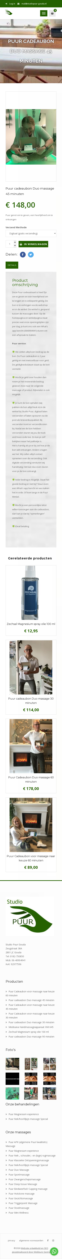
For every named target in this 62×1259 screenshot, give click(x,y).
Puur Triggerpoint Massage (21, 1203)
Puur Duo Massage (17, 1169)
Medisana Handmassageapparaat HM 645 (29, 1027)
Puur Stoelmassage (17, 1207)
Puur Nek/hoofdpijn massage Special (27, 1118)
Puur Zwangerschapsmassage (23, 1179)
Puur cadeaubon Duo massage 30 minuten (30, 1022)
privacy (11, 1240)
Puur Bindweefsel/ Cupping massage (27, 1188)
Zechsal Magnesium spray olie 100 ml (27, 1031)
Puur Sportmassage (18, 1174)
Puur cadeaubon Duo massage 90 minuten (30, 1036)
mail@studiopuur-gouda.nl (32, 3)
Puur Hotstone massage (20, 1193)
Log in (10, 3)
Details (12, 265)
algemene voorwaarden (31, 1240)
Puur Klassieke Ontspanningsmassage (27, 1160)
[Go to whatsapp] (54, 1251)
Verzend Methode (16, 227)
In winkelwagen (33, 244)
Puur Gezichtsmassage (19, 1198)
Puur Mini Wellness (17, 1212)
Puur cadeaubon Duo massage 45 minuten (30, 1000)
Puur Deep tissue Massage (21, 1184)
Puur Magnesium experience (22, 1114)
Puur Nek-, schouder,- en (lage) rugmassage (31, 1155)
